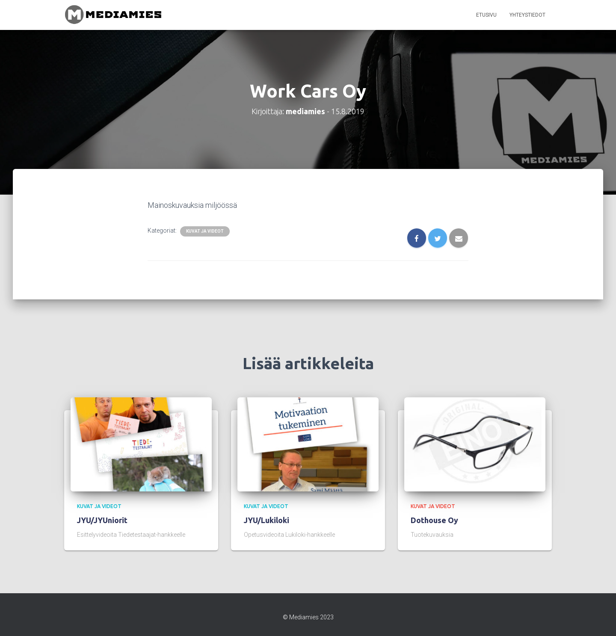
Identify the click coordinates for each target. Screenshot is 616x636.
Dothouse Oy (434, 520)
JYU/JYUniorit (102, 520)
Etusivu (486, 15)
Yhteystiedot (527, 15)
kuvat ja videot (205, 231)
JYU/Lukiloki (266, 520)
